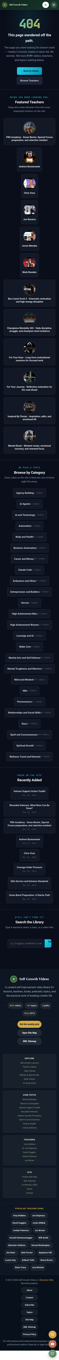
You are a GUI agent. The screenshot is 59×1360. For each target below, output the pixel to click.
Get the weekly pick (29, 1024)
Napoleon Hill (45, 1252)
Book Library (29, 1079)
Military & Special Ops (29, 1075)
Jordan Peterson (29, 1156)
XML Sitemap (29, 1041)
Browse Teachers (29, 80)
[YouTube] (52, 1344)
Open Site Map (29, 1033)
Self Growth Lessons (29, 1063)
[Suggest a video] (52, 1354)
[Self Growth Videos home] (14, 5)
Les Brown (29, 1160)
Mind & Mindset (29, 1099)
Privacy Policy (29, 1334)
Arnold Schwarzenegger (20, 1238)
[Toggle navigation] (54, 5)
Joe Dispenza (38, 1215)
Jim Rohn (10, 1252)
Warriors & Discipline (29, 1103)
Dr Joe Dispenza (29, 1148)
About (29, 1189)
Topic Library (29, 1071)
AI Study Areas (29, 1083)
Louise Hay (10, 1260)
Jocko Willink (39, 1223)
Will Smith (43, 1238)
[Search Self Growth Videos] (45, 5)
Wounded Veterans (29, 1111)
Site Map (29, 1319)
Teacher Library (30, 1067)
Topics (29, 1312)
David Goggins (29, 1152)
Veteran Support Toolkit (29, 1107)
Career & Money (29, 1128)
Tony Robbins (29, 1144)
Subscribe (29, 1305)
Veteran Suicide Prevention (29, 1116)
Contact (29, 1193)
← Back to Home (29, 71)
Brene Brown (46, 1260)
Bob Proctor (27, 1252)
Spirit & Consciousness (29, 1119)
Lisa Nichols (38, 1267)
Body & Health (29, 1123)
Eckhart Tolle (28, 1260)
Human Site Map (29, 1177)
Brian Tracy (20, 1267)
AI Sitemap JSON (29, 1185)
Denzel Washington (40, 1245)
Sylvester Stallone (16, 1245)
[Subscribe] (52, 1334)
